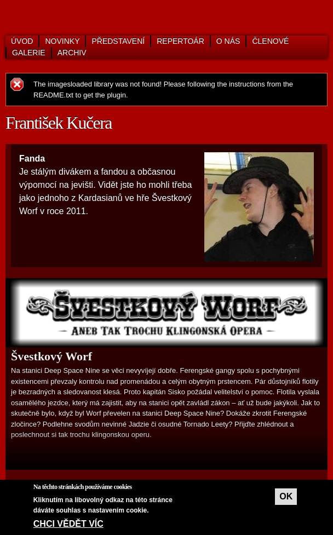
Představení (118, 41)
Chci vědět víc (68, 523)
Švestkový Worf (51, 356)
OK (285, 496)
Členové (270, 41)
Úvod (22, 41)
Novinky (62, 41)
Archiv (72, 52)
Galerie (28, 52)
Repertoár (180, 41)
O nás (228, 41)
